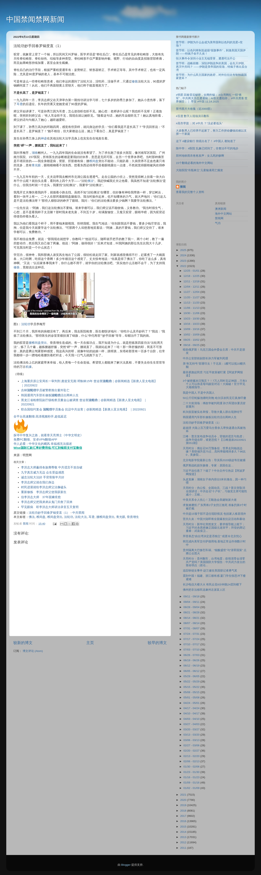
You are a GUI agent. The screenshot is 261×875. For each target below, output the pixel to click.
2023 (183, 260)
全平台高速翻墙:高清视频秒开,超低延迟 (40, 416)
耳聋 (20, 104)
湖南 (35, 152)
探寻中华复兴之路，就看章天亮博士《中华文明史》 (48, 435)
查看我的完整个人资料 (190, 192)
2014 (183, 831)
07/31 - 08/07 (191, 628)
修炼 (135, 81)
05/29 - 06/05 (191, 676)
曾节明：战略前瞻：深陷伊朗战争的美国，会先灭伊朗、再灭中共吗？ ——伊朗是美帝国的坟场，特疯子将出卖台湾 (211, 66)
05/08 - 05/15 (191, 692)
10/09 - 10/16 (191, 329)
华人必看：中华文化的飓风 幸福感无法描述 (43, 443)
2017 (183, 815)
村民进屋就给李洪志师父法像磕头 (43, 487)
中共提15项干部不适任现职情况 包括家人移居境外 (214, 513)
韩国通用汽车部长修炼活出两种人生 (50, 395)
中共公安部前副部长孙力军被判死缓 (205, 358)
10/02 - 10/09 (191, 334)
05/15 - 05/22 (191, 686)
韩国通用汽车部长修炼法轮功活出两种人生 (210, 417)
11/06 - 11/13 (191, 307)
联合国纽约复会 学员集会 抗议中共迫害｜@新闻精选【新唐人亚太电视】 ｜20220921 (83, 409)
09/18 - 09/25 (191, 345)
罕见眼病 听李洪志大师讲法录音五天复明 (50, 507)
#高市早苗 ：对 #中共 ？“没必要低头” (199, 123)
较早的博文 (157, 643)
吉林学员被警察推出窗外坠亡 (45, 390)
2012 (183, 842)
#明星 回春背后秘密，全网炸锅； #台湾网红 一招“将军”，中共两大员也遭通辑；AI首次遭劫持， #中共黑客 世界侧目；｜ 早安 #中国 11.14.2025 (211, 98)
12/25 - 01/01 (191, 270)
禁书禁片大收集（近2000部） (194, 108)
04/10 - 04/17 (191, 713)
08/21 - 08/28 (191, 612)
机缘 (29, 366)
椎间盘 (93, 161)
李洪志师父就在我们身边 (37, 482)
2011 (183, 847)
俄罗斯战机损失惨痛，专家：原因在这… (208, 465)
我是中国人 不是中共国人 (199, 392)
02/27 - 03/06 (191, 745)
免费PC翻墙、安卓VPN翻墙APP (35, 439)
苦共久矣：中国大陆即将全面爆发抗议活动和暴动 (214, 519)
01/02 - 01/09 (191, 788)
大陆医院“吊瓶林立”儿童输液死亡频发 (199, 170)
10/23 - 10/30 (191, 318)
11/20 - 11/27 (191, 297)
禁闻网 (219, 218)
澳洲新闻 (220, 208)
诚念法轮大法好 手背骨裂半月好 (42, 477)
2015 (183, 826)
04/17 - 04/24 (191, 708)
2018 (183, 810)
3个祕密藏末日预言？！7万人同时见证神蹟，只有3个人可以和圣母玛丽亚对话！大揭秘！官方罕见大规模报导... (215, 384)
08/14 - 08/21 (191, 617)
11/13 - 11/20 (191, 302)
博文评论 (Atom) (33, 651)
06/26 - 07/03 (191, 655)
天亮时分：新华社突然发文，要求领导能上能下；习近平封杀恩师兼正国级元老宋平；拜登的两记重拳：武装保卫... (214, 527)
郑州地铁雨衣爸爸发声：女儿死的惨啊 (200, 155)
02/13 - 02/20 (191, 756)
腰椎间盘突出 (38, 342)
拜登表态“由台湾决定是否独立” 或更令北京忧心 (212, 536)
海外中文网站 (223, 213)
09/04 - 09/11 (191, 601)
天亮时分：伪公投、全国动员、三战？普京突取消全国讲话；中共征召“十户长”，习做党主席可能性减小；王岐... (215, 491)
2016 (183, 821)
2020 (183, 799)
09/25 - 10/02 (191, 339)
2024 (183, 255)
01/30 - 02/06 (191, 766)
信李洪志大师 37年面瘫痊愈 (41, 497)
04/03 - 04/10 (191, 718)
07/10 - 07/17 (191, 644)
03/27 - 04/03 (191, 724)
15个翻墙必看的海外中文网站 (194, 162)
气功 (218, 223)
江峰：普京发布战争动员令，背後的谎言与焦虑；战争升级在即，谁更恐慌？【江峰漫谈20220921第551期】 (214, 439)
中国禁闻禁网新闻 (35, 19)
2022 (183, 266)
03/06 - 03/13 (191, 740)
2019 (183, 805)
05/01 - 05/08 (191, 697)
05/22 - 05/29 (191, 681)
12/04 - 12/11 (191, 286)
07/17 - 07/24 (191, 639)
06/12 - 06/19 (191, 665)
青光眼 (36, 165)
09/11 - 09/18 (191, 596)
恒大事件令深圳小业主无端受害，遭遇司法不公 (205, 58)
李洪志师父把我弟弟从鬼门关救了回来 (47, 502)
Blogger (126, 864)
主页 (90, 643)
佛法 (90, 180)
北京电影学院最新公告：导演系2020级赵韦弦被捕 (214, 460)
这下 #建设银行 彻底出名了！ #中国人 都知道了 (206, 141)
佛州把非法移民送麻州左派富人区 (204, 589)
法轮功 (25, 324)
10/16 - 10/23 (191, 323)
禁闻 (183, 186)
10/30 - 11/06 (191, 313)
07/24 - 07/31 (191, 633)
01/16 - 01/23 (191, 777)
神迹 (44, 138)
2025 (183, 250)
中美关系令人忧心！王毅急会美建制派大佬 (210, 499)
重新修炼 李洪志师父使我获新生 (43, 492)
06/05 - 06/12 (191, 671)
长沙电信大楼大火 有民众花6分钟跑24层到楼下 (212, 584)
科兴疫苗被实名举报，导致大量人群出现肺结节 (212, 411)
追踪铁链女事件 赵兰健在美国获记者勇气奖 (210, 570)
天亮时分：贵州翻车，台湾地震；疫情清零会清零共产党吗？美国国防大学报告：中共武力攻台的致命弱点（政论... (214, 562)
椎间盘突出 (54, 517)
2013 (183, 837)
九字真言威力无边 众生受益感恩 (42, 472)
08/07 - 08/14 (191, 623)
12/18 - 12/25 (191, 275)
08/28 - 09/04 (191, 607)
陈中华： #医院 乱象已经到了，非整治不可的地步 (207, 148)
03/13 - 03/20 (191, 734)
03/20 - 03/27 (191, 729)
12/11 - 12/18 (191, 281)
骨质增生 (133, 517)
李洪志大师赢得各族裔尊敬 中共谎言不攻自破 (51, 467)
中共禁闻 (78, 512)
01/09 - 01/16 (191, 782)
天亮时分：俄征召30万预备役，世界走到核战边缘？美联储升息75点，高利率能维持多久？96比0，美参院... (214, 451)
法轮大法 (81, 517)
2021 (183, 794)
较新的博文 (23, 643)
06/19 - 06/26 (191, 660)
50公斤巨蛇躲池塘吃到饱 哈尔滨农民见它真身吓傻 (214, 398)
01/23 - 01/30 (191, 772)
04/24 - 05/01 (191, 702)
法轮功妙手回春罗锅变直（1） (49, 512)
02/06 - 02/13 (191, 761)
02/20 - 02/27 (191, 750)
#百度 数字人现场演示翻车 (192, 116)
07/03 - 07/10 (191, 649)
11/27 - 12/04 (191, 291)
